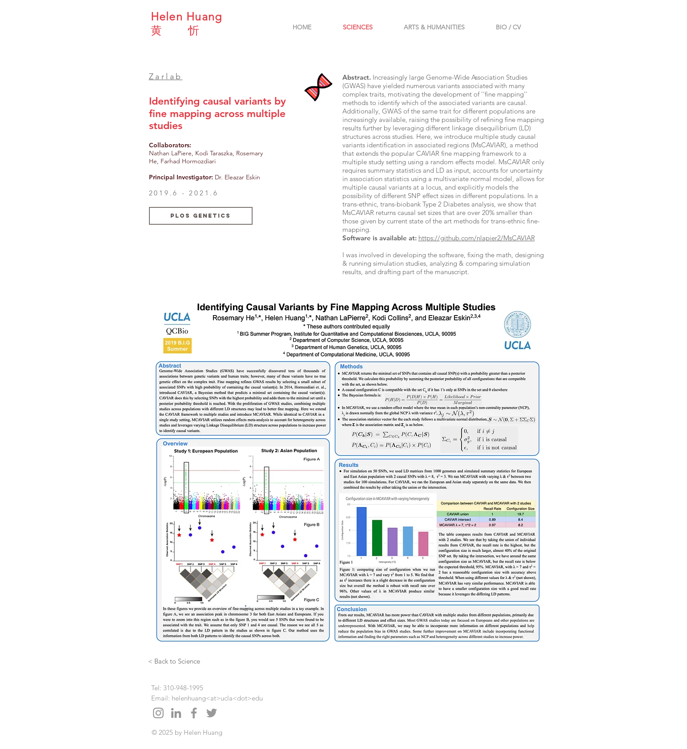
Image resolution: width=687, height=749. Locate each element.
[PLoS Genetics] (201, 216)
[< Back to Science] (174, 661)
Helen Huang (186, 16)
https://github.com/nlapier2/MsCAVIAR (476, 238)
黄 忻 (175, 30)
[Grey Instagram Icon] (158, 713)
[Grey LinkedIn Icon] (176, 713)
